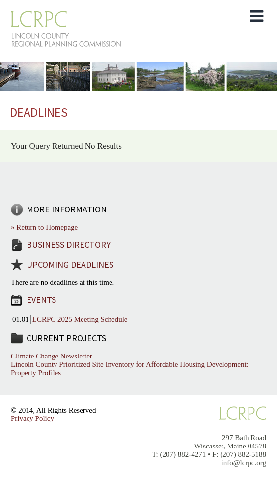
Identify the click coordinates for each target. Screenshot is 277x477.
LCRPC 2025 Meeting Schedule (80, 319)
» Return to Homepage (44, 227)
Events (41, 299)
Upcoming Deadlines (70, 264)
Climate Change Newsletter (51, 356)
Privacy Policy (32, 418)
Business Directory (69, 244)
